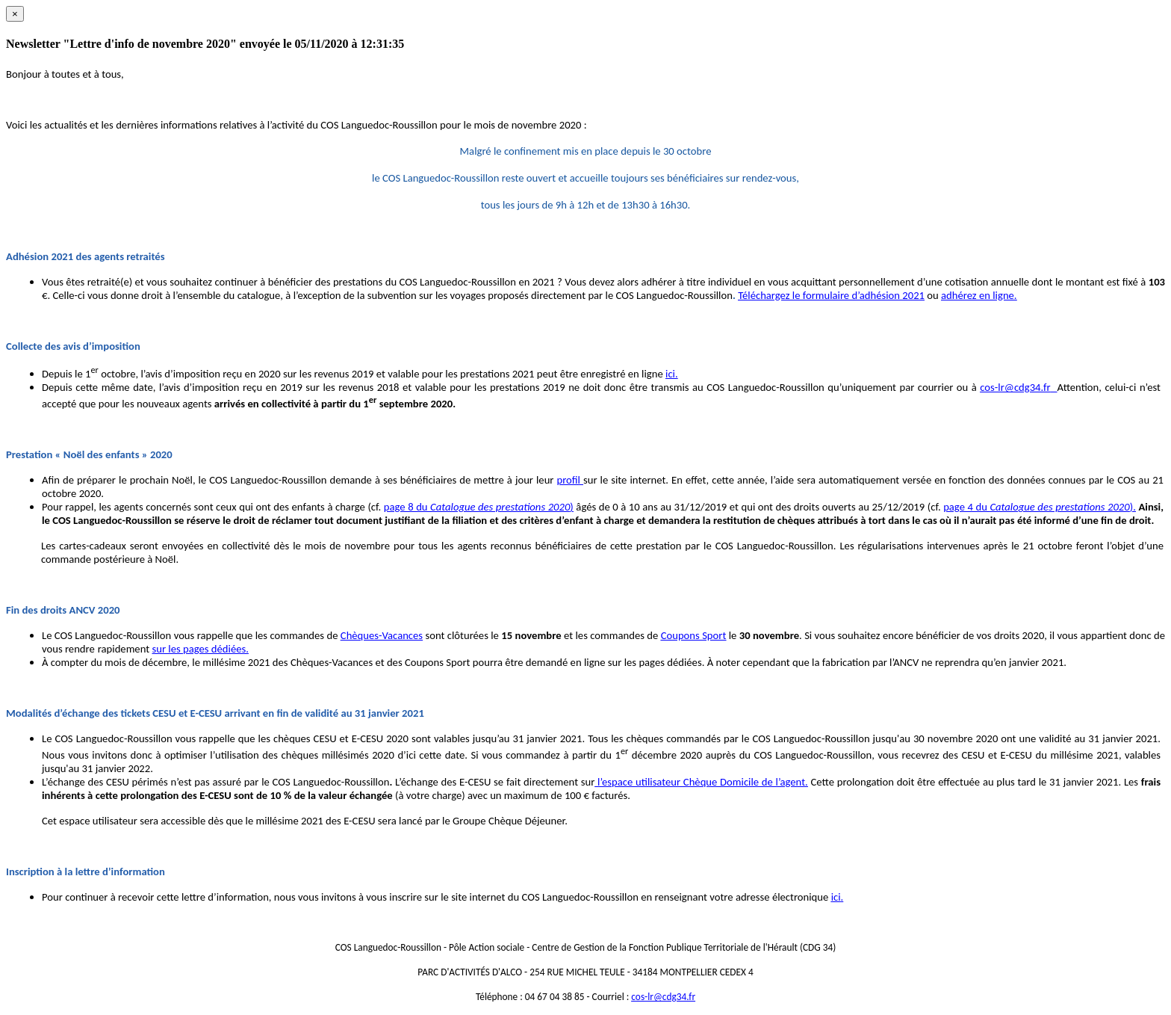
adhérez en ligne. (979, 295)
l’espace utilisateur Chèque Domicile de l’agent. (700, 782)
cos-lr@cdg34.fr (1015, 387)
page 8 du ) (479, 506)
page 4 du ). (1039, 506)
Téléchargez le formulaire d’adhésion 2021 (831, 295)
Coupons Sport (694, 635)
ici (670, 373)
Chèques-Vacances (382, 635)
